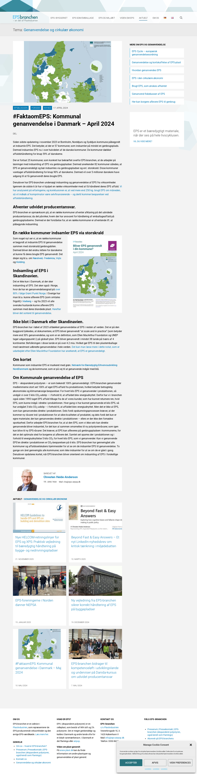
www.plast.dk (66, 750)
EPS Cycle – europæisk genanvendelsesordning (145, 53)
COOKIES (148, 769)
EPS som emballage (83, 18)
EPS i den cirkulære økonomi (147, 78)
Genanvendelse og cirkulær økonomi (54, 30)
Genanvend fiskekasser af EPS (148, 93)
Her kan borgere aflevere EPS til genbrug (153, 101)
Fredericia (49, 258)
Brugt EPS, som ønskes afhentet (149, 86)
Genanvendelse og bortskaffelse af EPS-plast (156, 62)
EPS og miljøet (107, 18)
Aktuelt (143, 18)
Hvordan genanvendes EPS (146, 70)
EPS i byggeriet (59, 18)
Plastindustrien (20, 727)
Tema (18, 30)
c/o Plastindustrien (110, 727)
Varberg (27, 301)
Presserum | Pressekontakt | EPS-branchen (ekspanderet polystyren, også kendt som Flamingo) (32, 752)
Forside (36, 108)
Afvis (155, 762)
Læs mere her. (42, 734)
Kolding (20, 262)
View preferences (180, 762)
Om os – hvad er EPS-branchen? (31, 746)
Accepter (131, 762)
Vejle (58, 258)
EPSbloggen (21, 108)
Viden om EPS (127, 18)
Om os (156, 18)
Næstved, (38, 258)
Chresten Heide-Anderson (61, 477)
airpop (77, 741)
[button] (190, 744)
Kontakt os (21, 759)
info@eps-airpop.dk (114, 738)
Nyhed (47, 108)
